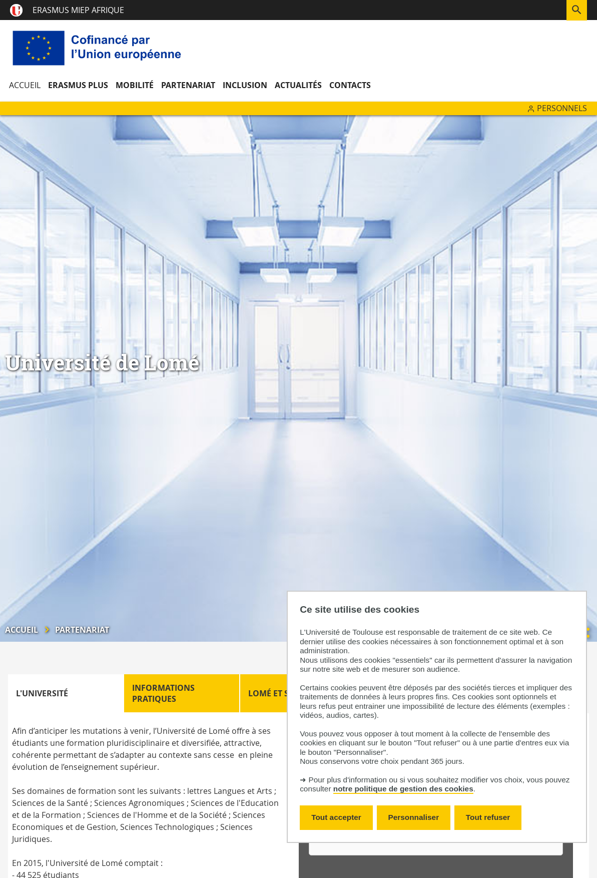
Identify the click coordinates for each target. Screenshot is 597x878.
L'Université (42, 693)
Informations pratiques (163, 693)
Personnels (562, 108)
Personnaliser (413, 817)
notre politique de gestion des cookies (403, 788)
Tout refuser (488, 817)
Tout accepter (336, 817)
